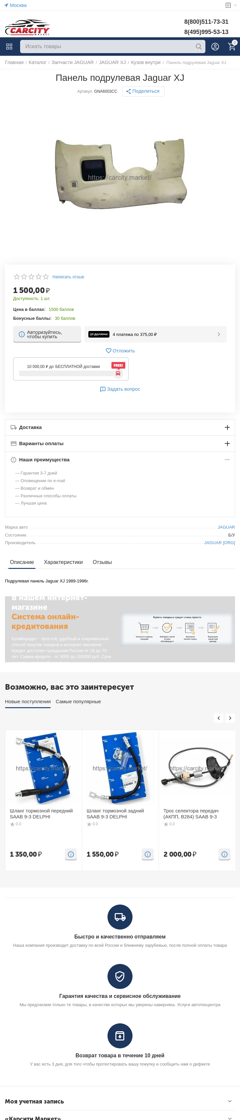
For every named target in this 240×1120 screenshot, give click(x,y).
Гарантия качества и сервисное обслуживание (120, 995)
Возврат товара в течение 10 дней (120, 1054)
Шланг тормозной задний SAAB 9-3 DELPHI (118, 813)
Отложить (120, 350)
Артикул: (87, 91)
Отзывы (98, 562)
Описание (21, 562)
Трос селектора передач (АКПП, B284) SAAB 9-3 (195, 813)
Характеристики (61, 562)
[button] (143, 91)
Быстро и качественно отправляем (120, 936)
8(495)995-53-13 (206, 32)
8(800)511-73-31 (206, 21)
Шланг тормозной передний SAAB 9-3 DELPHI (37, 813)
